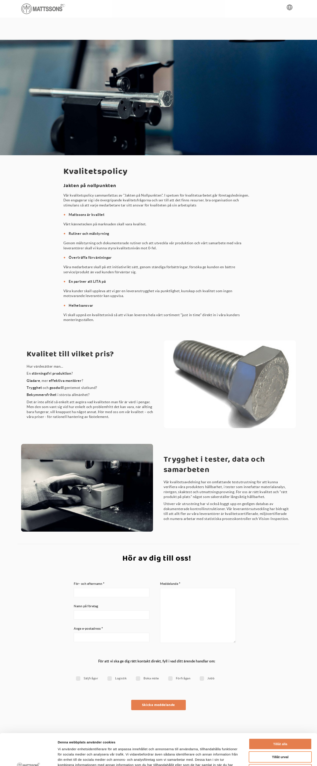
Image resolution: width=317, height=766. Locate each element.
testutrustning (244, 482)
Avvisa (280, 738)
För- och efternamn (89, 583)
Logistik (121, 678)
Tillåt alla (280, 712)
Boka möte (151, 678)
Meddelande (170, 583)
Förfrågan (183, 678)
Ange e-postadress (88, 628)
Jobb (210, 678)
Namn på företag (86, 606)
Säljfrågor (91, 678)
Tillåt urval (280, 725)
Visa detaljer (239, 757)
